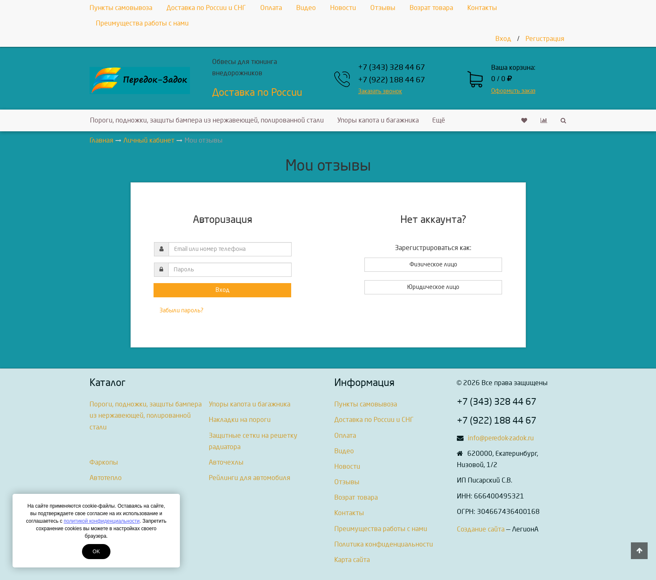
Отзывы (382, 7)
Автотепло (106, 477)
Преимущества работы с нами (142, 23)
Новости (343, 7)
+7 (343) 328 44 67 (391, 68)
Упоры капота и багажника (378, 120)
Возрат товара (431, 7)
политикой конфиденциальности (101, 521)
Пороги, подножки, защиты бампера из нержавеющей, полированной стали (207, 120)
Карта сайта (352, 559)
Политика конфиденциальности (383, 544)
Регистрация (544, 38)
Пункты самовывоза (121, 7)
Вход (503, 38)
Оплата (271, 7)
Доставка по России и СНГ (206, 7)
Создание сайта (481, 529)
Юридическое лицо (433, 287)
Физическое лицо (433, 264)
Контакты (482, 7)
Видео (306, 7)
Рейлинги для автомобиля (249, 477)
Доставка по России (257, 92)
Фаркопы (104, 462)
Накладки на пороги (240, 419)
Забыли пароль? (181, 310)
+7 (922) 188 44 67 (391, 80)
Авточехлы (226, 462)
